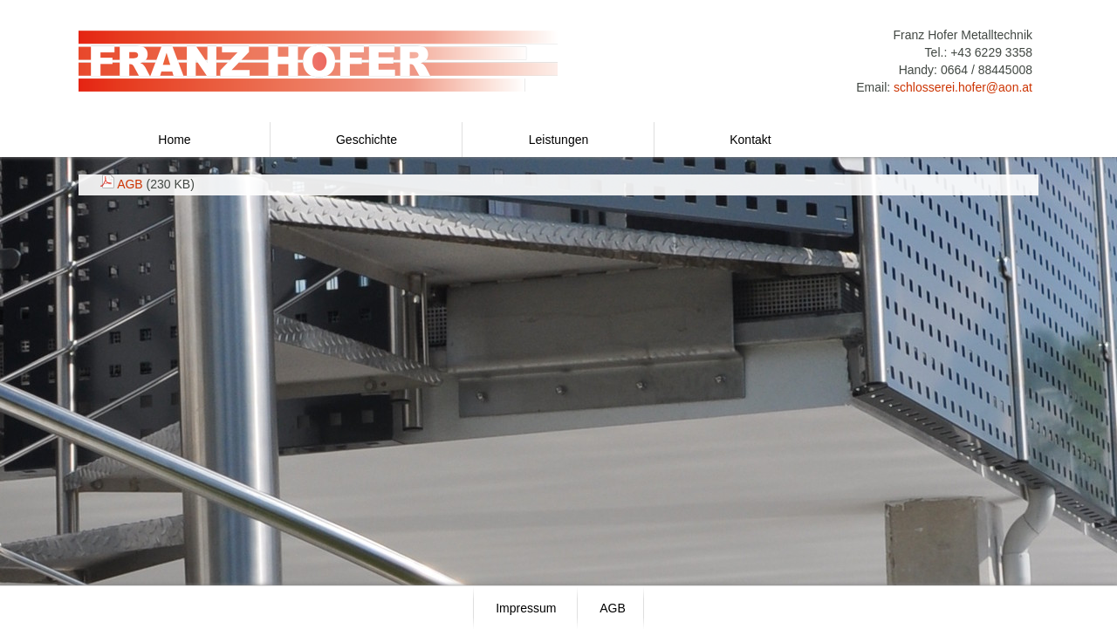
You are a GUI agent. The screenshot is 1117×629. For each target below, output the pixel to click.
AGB (130, 184)
